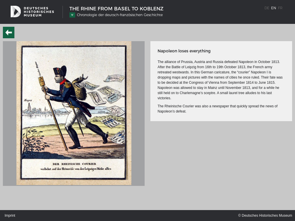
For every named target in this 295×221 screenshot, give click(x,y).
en (273, 8)
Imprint (10, 216)
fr (280, 8)
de (266, 8)
